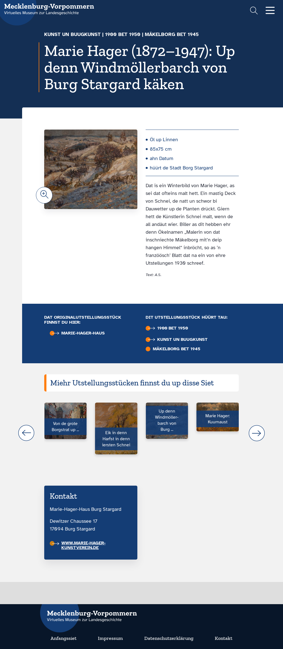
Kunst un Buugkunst (72, 34)
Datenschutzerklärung (168, 638)
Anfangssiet (64, 638)
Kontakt (223, 638)
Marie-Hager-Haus (78, 333)
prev (26, 433)
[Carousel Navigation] (141, 433)
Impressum (110, 638)
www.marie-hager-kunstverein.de (79, 545)
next (256, 433)
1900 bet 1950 (122, 34)
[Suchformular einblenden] (254, 11)
